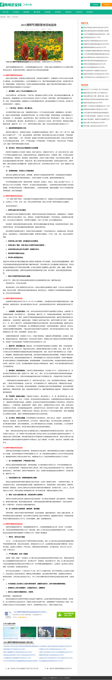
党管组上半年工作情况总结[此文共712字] (52, 649)
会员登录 (95, 4)
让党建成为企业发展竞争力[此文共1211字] (17, 658)
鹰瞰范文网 (54, 678)
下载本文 (49, 29)
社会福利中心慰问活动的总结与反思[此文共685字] (55, 646)
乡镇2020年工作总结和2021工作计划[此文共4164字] (56, 658)
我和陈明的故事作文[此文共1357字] (94, 47)
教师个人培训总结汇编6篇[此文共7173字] (96, 106)
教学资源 (37, 12)
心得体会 (47, 12)
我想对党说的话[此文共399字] (93, 103)
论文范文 (79, 12)
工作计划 (27, 5)
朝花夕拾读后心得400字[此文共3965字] (95, 27)
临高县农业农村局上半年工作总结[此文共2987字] (19, 655)
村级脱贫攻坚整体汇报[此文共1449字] (95, 109)
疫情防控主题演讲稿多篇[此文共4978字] (96, 44)
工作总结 (16, 12)
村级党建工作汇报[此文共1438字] (14, 649)
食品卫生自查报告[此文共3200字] (94, 67)
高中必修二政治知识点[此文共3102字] (95, 126)
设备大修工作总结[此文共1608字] (94, 123)
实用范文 (68, 12)
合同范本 (58, 12)
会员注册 (106, 4)
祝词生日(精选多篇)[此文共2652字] (94, 64)
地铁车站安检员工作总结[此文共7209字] (96, 74)
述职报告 (26, 12)
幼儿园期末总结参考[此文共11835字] (51, 661)
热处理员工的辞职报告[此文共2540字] (95, 41)
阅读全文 (43, 29)
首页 (8, 17)
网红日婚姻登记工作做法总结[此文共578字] (18, 652)
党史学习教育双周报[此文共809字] (61, 668)
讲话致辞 (90, 12)
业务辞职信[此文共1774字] (91, 37)
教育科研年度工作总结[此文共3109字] (51, 655)
